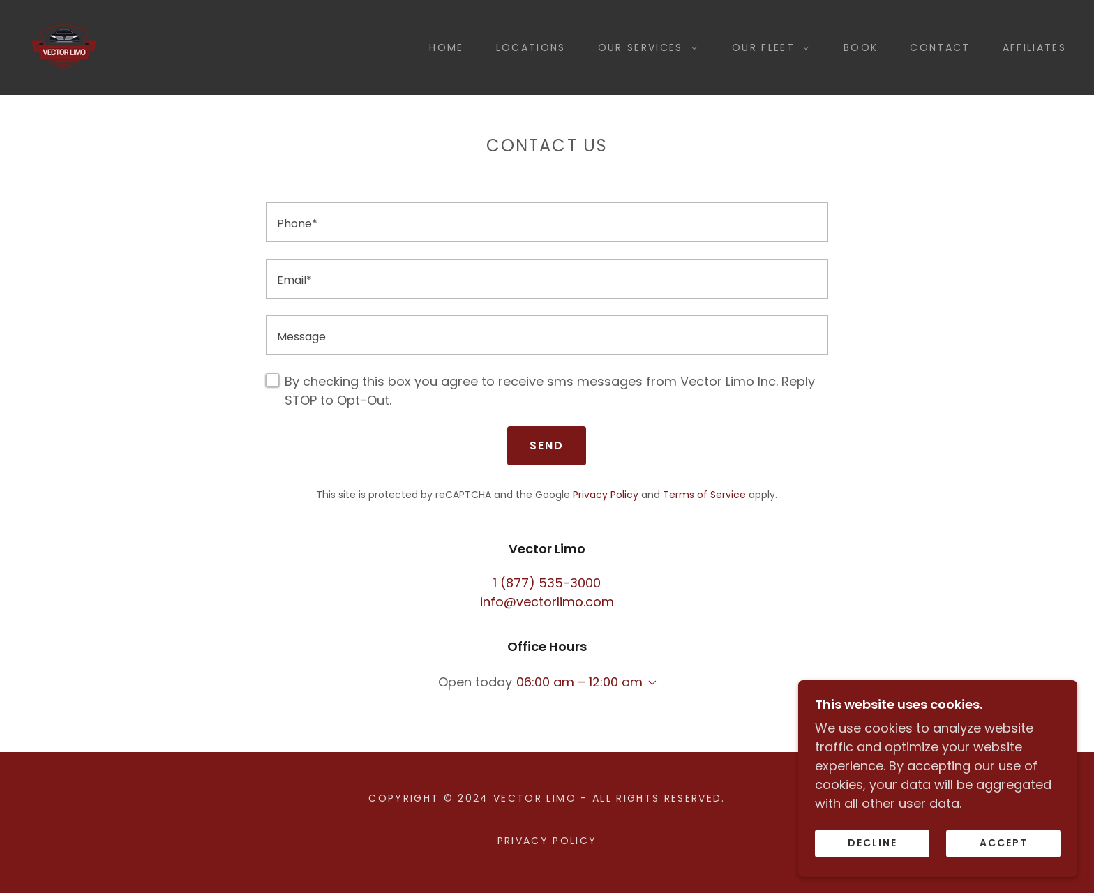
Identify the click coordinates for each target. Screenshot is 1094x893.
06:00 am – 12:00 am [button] (579, 682)
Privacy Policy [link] (605, 495)
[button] (644, 47)
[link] (64, 46)
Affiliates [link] (1034, 47)
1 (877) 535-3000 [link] (547, 583)
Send (547, 445)
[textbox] (546, 222)
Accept (1004, 843)
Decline (872, 843)
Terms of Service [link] (704, 495)
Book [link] (861, 47)
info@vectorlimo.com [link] (547, 601)
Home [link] (446, 47)
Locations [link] (531, 47)
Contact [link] (940, 47)
